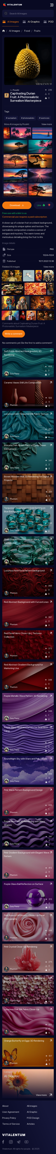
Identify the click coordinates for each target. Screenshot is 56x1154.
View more (47, 124)
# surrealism (11, 118)
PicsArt (16, 90)
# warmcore (44, 118)
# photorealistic (27, 118)
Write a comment (13, 333)
